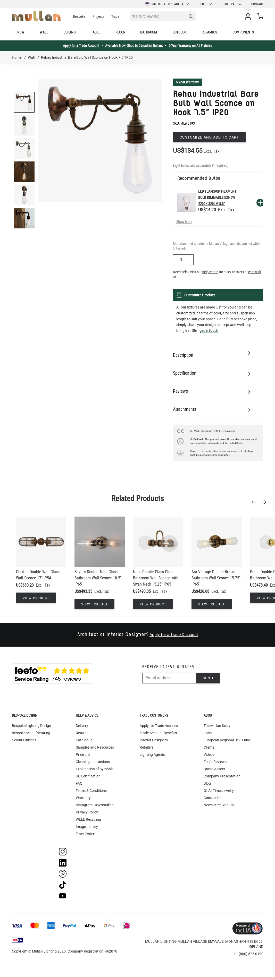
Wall (44, 32)
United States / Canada (167, 4)
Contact (257, 4)
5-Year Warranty (187, 82)
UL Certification (88, 776)
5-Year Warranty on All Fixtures (190, 46)
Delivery (82, 726)
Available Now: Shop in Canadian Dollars (134, 46)
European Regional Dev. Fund (227, 740)
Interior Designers (154, 740)
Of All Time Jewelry (219, 791)
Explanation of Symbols (94, 769)
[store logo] (36, 16)
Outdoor (179, 32)
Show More (184, 222)
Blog (207, 783)
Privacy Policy (87, 812)
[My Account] (249, 16)
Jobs (208, 733)
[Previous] (255, 502)
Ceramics (209, 32)
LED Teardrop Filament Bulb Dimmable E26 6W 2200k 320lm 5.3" (217, 197)
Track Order (85, 834)
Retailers (147, 747)
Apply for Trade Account (159, 726)
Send (208, 678)
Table (95, 32)
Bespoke (79, 16)
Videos (209, 754)
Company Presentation (222, 776)
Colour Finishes (24, 740)
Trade (115, 16)
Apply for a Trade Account (81, 46)
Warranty (83, 798)
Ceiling (69, 32)
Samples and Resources (95, 747)
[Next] (265, 502)
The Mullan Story (217, 726)
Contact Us (212, 798)
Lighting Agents (152, 754)
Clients (209, 747)
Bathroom (148, 32)
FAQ (79, 783)
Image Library (87, 827)
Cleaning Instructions (93, 762)
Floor (120, 32)
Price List (83, 754)
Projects (98, 16)
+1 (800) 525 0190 (248, 954)
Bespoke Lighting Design (31, 726)
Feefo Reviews (215, 762)
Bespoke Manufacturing (31, 733)
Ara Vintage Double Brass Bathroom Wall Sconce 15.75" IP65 (215, 578)
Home (16, 57)
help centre (210, 272)
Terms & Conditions (91, 791)
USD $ (205, 4)
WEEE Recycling (88, 819)
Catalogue (84, 740)
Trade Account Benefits (158, 733)
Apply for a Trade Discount (173, 634)
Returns (82, 733)
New (20, 32)
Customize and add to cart (209, 137)
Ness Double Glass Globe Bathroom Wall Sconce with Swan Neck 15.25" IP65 (155, 578)
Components (243, 32)
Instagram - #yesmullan (95, 805)
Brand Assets (214, 769)
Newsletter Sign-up (219, 805)
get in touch (208, 331)
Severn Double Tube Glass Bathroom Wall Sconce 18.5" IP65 (97, 578)
